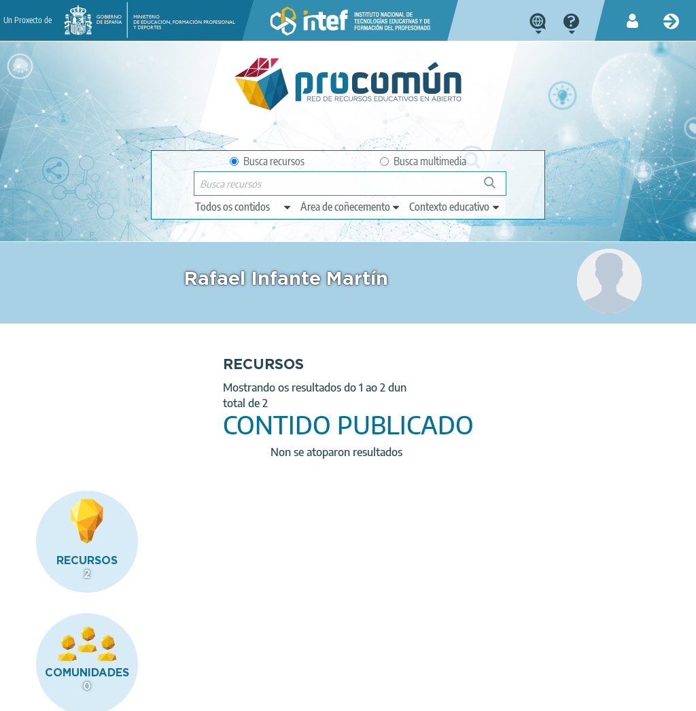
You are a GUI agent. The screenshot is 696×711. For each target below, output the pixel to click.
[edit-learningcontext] (455, 206)
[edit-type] (243, 206)
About (50, 694)
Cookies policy (287, 694)
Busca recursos (267, 161)
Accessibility (360, 694)
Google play (392, 641)
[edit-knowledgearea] (350, 206)
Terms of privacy (204, 694)
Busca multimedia (423, 161)
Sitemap (422, 694)
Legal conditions (117, 694)
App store (274, 641)
